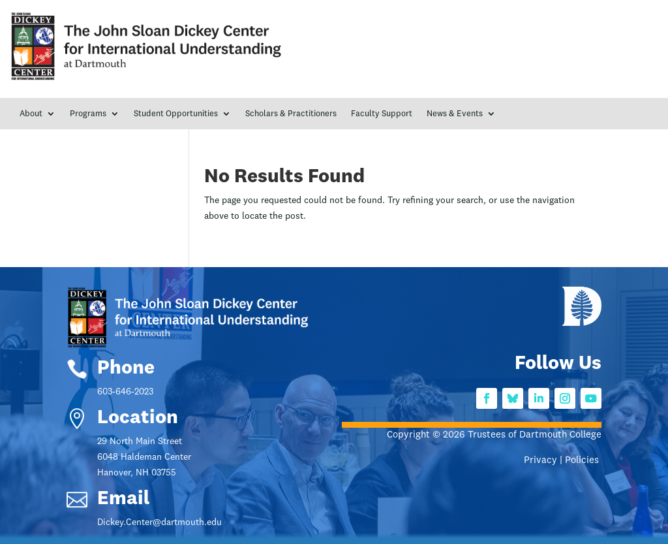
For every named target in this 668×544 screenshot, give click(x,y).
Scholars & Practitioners (291, 114)
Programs (88, 114)
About (31, 114)
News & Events (455, 114)
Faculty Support (381, 114)
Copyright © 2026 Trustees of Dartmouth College (494, 435)
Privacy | (544, 461)
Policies (583, 461)
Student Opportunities (176, 114)
